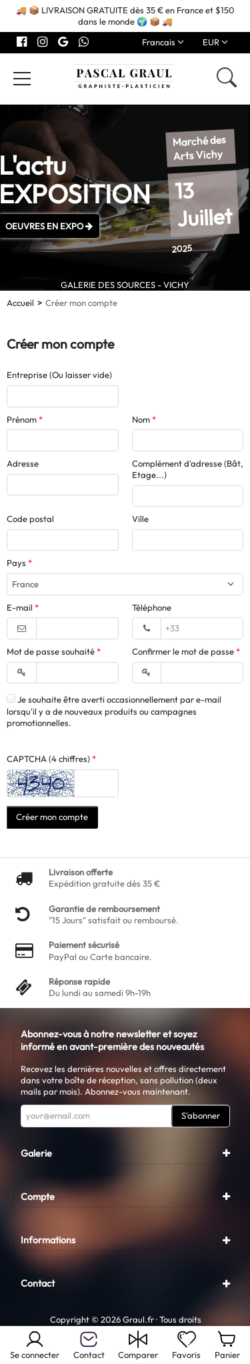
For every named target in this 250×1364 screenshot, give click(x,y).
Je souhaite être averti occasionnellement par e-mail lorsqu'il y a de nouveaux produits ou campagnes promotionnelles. (114, 711)
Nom (142, 419)
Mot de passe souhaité (52, 651)
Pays (17, 562)
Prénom (23, 419)
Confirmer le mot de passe (184, 651)
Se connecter (34, 1344)
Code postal (30, 518)
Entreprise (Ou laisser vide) (59, 374)
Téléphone (151, 607)
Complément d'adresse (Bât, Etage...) (187, 469)
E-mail (21, 607)
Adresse (23, 463)
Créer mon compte (52, 816)
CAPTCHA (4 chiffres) (49, 758)
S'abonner (200, 1115)
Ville (140, 518)
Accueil (20, 302)
